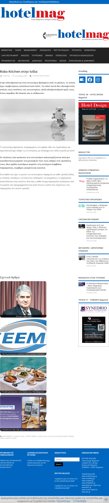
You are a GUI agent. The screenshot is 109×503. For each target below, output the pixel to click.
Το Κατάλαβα (79, 501)
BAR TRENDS (7, 436)
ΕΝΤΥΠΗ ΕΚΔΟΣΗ (61, 50)
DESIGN (62, 60)
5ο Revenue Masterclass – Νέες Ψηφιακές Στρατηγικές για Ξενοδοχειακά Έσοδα (97, 286)
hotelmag (6, 76)
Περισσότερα (63, 501)
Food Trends (52, 436)
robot (2, 438)
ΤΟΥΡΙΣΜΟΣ (37, 55)
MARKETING (6, 50)
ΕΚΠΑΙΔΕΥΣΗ (45, 50)
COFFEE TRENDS (31, 436)
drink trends (42, 436)
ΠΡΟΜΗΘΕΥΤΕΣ (8, 60)
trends (13, 438)
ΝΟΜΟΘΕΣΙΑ (90, 50)
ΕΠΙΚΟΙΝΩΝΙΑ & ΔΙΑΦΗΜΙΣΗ (81, 60)
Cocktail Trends (18, 436)
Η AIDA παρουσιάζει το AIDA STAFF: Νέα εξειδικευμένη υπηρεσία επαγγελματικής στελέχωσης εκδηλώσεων (97, 184)
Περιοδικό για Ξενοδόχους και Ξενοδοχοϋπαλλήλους (34, 2)
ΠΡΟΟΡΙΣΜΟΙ (51, 60)
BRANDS (49, 55)
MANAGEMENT (30, 50)
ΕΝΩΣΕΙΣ (25, 55)
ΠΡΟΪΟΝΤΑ (77, 50)
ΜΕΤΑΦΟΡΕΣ (23, 60)
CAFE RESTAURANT (9, 55)
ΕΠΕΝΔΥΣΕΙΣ (61, 55)
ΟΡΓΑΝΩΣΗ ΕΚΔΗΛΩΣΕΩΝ (81, 55)
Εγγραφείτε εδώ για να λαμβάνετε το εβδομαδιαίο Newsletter (92, 159)
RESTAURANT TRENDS (66, 436)
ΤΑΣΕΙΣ (18, 50)
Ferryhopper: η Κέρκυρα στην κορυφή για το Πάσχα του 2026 (96, 207)
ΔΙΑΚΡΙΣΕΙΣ (37, 60)
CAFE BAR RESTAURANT (41, 76)
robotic (8, 438)
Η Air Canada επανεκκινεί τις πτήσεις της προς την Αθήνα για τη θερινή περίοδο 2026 (97, 259)
